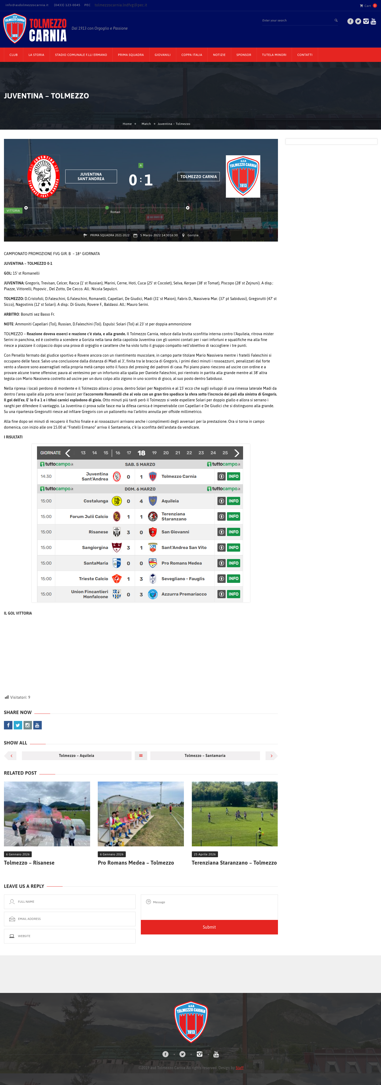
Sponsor (243, 55)
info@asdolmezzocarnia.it (27, 5)
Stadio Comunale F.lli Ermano (81, 55)
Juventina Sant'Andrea (91, 176)
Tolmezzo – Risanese (29, 863)
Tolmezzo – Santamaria (205, 755)
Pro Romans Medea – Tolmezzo (136, 863)
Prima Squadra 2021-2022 (109, 235)
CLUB (14, 55)
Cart (365, 5)
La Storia (36, 55)
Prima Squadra (131, 55)
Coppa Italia (192, 55)
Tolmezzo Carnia (198, 176)
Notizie (219, 55)
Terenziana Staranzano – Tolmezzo (234, 863)
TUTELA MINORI (274, 55)
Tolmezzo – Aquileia (76, 755)
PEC (87, 5)
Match (146, 124)
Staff (239, 1068)
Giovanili (163, 55)
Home (127, 124)
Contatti (305, 55)
